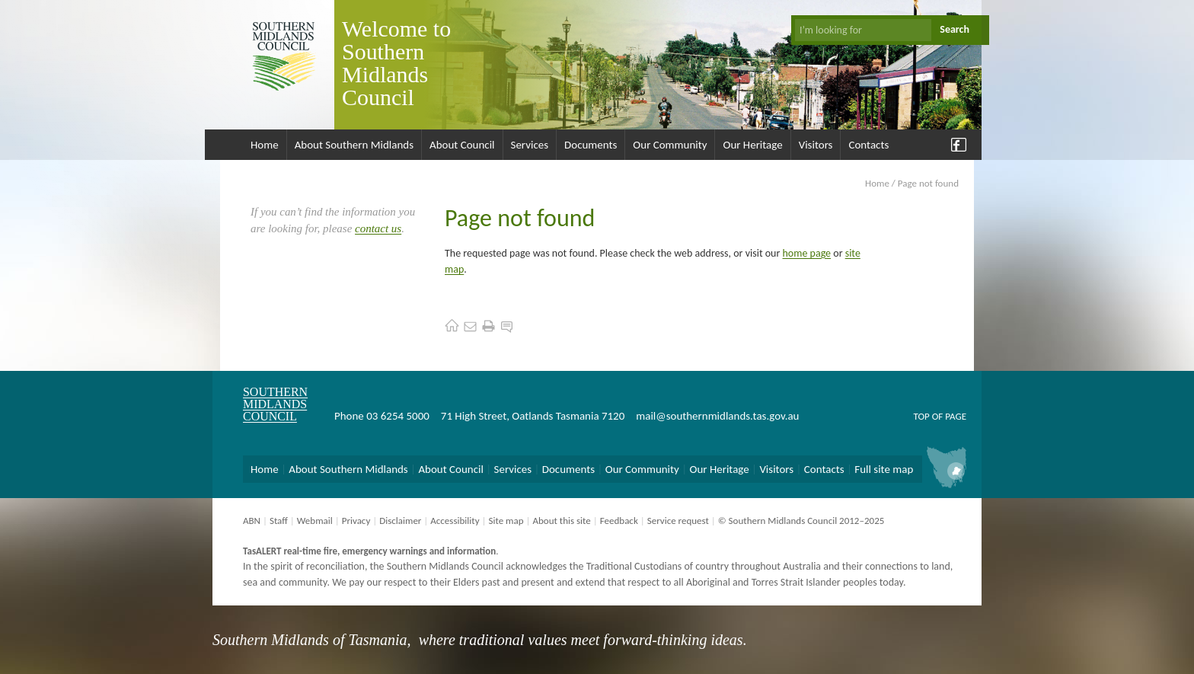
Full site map (883, 469)
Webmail (315, 520)
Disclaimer (400, 520)
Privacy (356, 520)
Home (265, 145)
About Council (462, 145)
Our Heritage (752, 145)
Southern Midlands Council (275, 404)
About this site (561, 520)
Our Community (670, 145)
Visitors (816, 145)
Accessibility (454, 520)
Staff (279, 520)
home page (807, 253)
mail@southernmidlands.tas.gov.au (717, 416)
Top (921, 416)
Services (530, 145)
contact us (378, 228)
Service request (678, 520)
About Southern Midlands (354, 145)
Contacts (868, 145)
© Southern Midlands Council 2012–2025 (801, 520)
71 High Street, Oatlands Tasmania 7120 (532, 416)
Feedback (619, 520)
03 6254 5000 (397, 416)
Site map (505, 520)
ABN (251, 520)
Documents (590, 145)
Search (954, 29)
